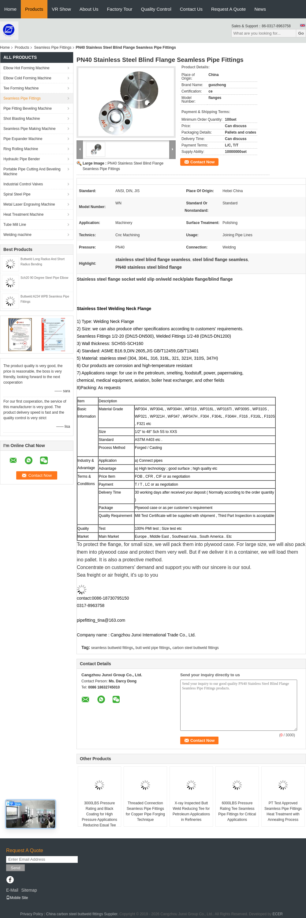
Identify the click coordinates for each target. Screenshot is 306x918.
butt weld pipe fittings (153, 648)
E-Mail (12, 890)
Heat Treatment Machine (23, 214)
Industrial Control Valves (23, 184)
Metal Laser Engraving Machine (29, 204)
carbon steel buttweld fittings (195, 648)
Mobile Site (17, 898)
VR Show (61, 9)
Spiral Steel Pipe (17, 194)
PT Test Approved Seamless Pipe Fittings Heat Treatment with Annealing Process (283, 811)
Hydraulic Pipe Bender (21, 159)
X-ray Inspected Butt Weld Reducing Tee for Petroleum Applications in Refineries (191, 811)
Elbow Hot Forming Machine (26, 68)
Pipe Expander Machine (22, 139)
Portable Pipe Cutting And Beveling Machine (32, 171)
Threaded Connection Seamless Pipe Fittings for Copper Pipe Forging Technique (145, 811)
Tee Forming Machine (21, 88)
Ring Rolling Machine (20, 149)
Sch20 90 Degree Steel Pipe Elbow (44, 277)
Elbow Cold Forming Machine (27, 78)
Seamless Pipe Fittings (52, 47)
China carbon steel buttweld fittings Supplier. (82, 914)
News (260, 9)
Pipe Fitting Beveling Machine (27, 108)
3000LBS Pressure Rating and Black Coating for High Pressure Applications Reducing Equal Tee (99, 814)
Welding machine (17, 235)
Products (34, 9)
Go (301, 33)
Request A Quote (228, 9)
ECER (278, 914)
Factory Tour (119, 9)
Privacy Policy (31, 914)
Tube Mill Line (14, 224)
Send (15, 868)
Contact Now (202, 162)
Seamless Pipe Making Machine (29, 129)
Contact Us (191, 9)
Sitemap (29, 890)
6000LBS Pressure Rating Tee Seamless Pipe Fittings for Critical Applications (237, 811)
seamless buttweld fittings (112, 648)
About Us (89, 9)
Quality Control (156, 9)
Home (10, 9)
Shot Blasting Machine (21, 118)
